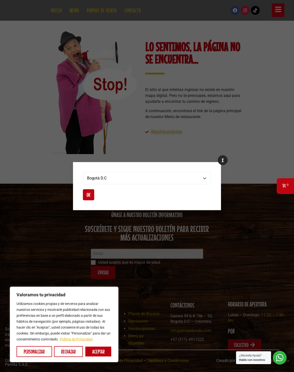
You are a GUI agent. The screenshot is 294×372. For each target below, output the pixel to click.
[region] (64, 324)
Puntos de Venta (102, 10)
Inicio (56, 10)
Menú (74, 10)
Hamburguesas (141, 345)
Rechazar (68, 351)
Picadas (93, 366)
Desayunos (138, 338)
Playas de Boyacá (143, 330)
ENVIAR (103, 282)
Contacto (132, 10)
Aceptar (98, 351)
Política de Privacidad (76, 339)
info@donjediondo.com (190, 346)
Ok (89, 194)
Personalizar (34, 351)
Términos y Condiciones (168, 360)
